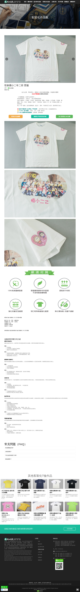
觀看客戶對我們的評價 (40, 116)
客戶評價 (40, 554)
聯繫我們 (40, 560)
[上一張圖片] (6, 59)
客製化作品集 (41, 549)
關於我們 (40, 544)
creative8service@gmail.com (61, 551)
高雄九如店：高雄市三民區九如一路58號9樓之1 (65, 541)
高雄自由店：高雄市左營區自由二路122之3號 (64, 542)
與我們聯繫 (69, 528)
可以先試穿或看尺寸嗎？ (11, 455)
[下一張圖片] (73, 59)
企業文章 (40, 552)
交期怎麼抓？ (8, 451)
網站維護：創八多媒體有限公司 (40, 589)
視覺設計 (40, 557)
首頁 (39, 541)
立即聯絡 (5, 589)
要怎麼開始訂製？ (9, 447)
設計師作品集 (41, 546)
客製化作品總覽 (15, 116)
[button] (77, 590)
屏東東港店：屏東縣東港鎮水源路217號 (63, 543)
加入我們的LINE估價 (64, 116)
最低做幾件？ (8, 459)
